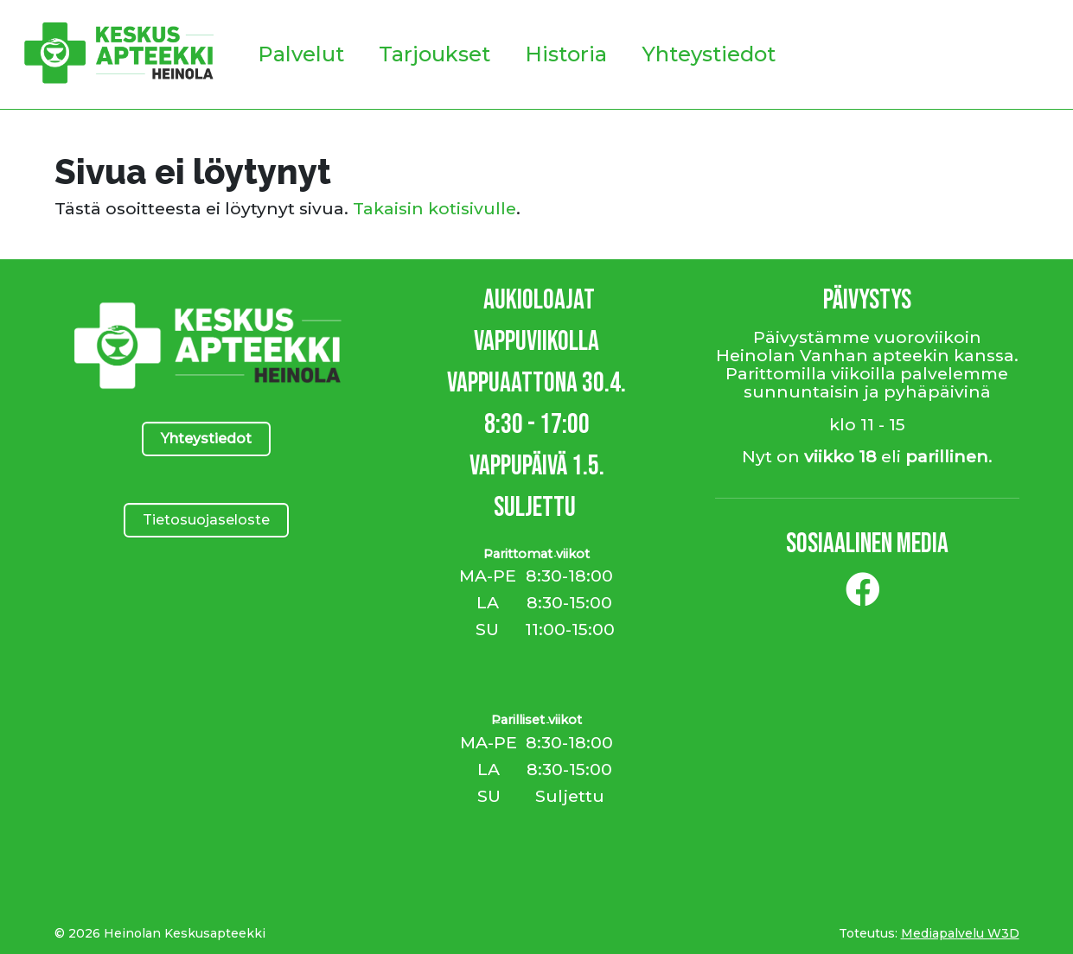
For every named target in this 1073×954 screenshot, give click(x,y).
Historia (566, 54)
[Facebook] (863, 596)
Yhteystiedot (709, 54)
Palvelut (301, 54)
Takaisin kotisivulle (434, 208)
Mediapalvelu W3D (960, 933)
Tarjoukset (434, 54)
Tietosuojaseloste (206, 520)
